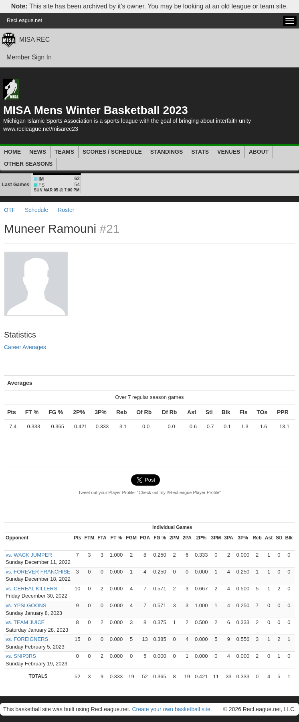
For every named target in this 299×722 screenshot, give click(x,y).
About (259, 151)
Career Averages (25, 347)
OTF (9, 210)
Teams (64, 151)
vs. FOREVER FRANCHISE (38, 572)
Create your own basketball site (171, 709)
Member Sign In (29, 57)
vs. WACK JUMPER (29, 555)
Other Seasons (28, 164)
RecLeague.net (24, 20)
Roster (66, 210)
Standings (166, 151)
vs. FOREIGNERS (27, 639)
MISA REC (34, 39)
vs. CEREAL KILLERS (31, 589)
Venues (228, 151)
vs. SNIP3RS (21, 656)
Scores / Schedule (112, 151)
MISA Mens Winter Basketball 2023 (95, 110)
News (37, 151)
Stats (200, 151)
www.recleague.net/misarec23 (40, 129)
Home (12, 151)
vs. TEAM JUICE (25, 622)
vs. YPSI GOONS (26, 605)
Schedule (36, 210)
